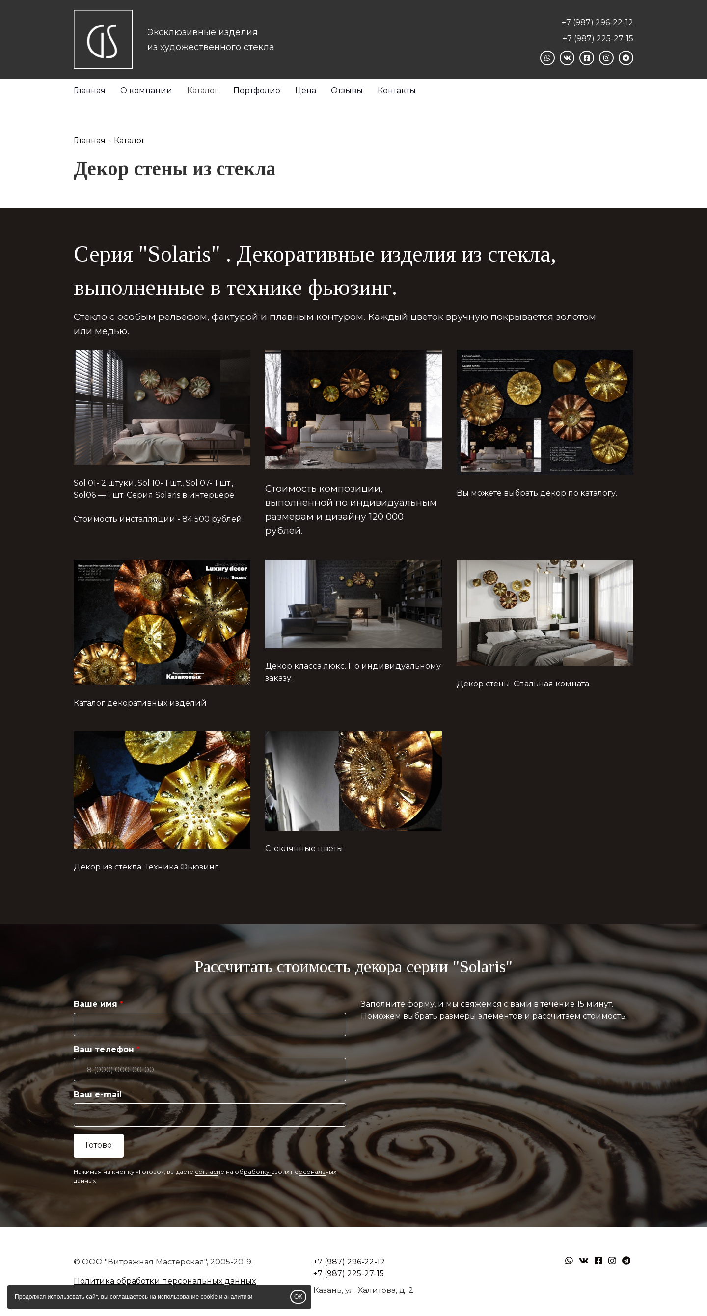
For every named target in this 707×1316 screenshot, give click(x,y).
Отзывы (347, 90)
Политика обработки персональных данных (165, 1281)
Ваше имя (95, 1004)
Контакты (397, 90)
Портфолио (256, 90)
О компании (146, 90)
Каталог (202, 90)
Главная (90, 90)
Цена (305, 90)
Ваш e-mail (98, 1094)
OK (298, 1296)
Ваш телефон (104, 1049)
